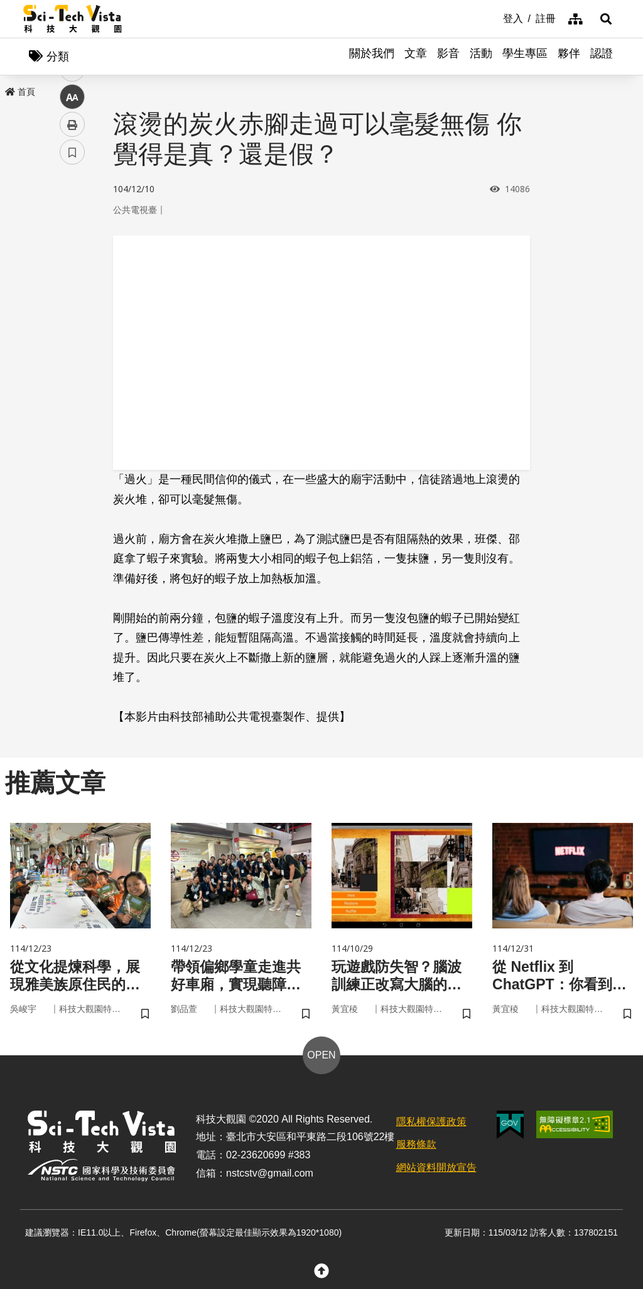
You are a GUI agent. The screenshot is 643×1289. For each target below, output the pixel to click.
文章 (415, 56)
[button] (604, 19)
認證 (601, 56)
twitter (72, 268)
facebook (72, 240)
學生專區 (525, 56)
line (68, 295)
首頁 (20, 92)
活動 (481, 56)
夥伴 (569, 56)
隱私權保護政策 (431, 1123)
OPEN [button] (321, 1057)
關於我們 (371, 56)
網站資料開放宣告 (436, 1169)
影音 (448, 56)
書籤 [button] (72, 378)
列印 (72, 350)
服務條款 (416, 1146)
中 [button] (72, 323)
